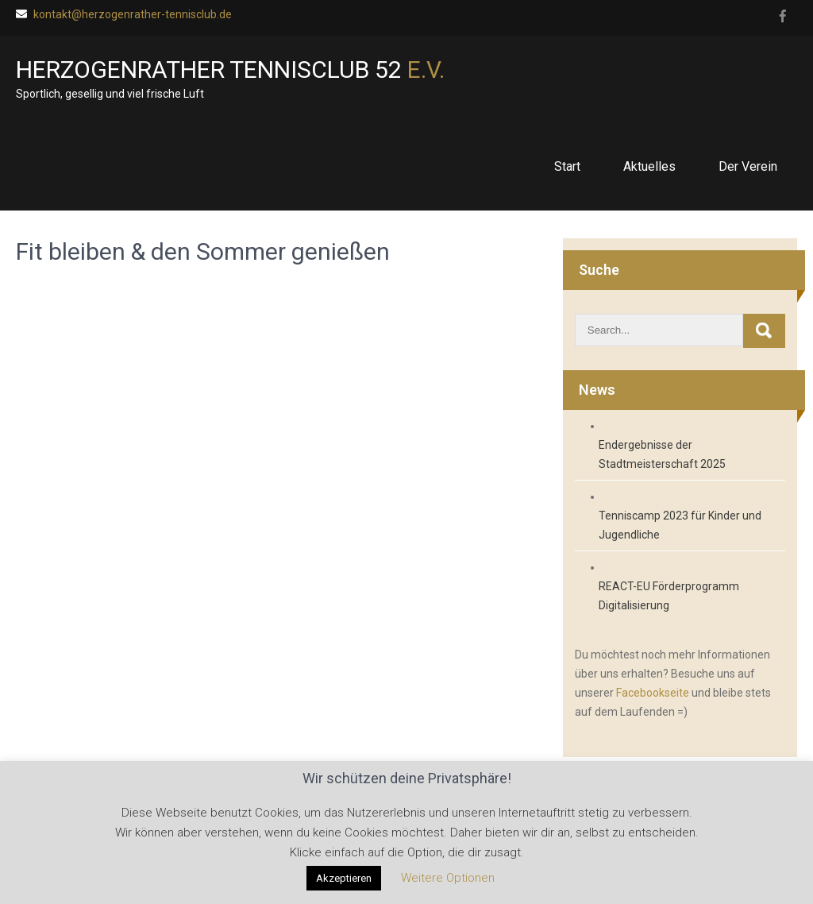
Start (567, 166)
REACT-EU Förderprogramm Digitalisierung (669, 596)
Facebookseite (652, 692)
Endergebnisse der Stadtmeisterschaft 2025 (662, 454)
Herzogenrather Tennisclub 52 (230, 69)
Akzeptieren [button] (344, 878)
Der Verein (748, 166)
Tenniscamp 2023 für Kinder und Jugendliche (680, 525)
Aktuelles (649, 166)
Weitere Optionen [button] (448, 878)
